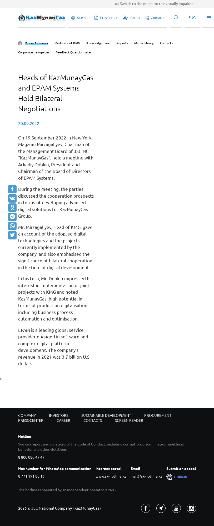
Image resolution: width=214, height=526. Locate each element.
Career (63, 420)
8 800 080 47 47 (31, 457)
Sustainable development (106, 415)
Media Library (144, 43)
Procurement (157, 415)
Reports (122, 43)
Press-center (30, 420)
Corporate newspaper (33, 52)
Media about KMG (67, 43)
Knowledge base (98, 43)
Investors (58, 415)
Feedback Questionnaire (73, 52)
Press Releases (36, 43)
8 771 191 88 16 (31, 476)
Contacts (166, 43)
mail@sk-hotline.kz (146, 476)
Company (27, 415)
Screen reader (129, 420)
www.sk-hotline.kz (111, 476)
